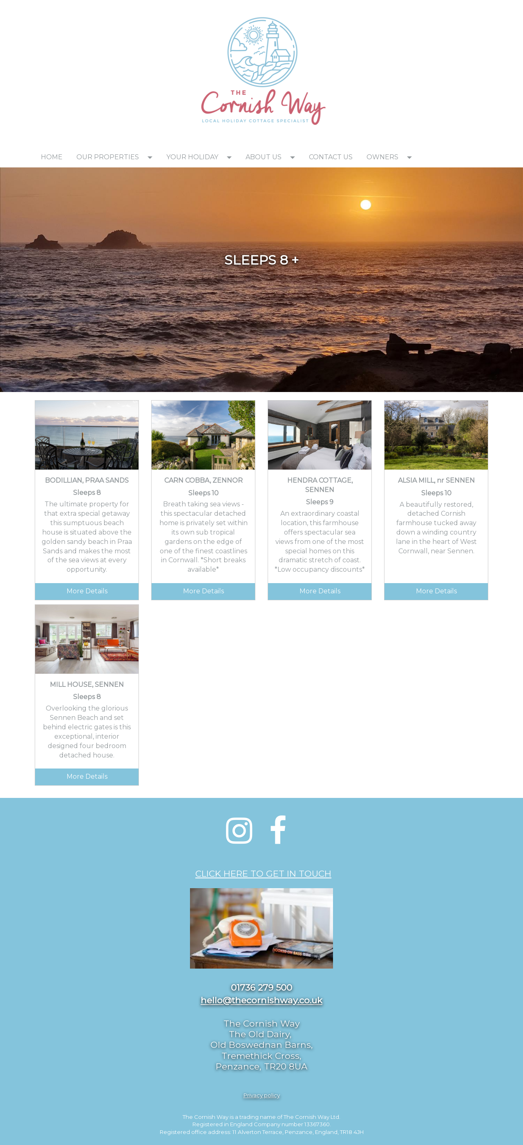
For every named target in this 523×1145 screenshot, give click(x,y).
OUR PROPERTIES (107, 157)
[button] (153, 157)
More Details (87, 591)
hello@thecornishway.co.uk (261, 1000)
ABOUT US (264, 157)
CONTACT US (331, 157)
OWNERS (382, 157)
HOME (52, 157)
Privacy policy (262, 1095)
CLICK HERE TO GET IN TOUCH (263, 873)
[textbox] (106, 11)
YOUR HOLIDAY (192, 157)
